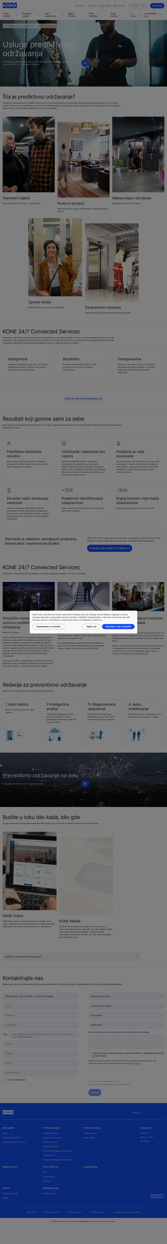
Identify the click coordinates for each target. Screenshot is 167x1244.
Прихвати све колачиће (118, 626)
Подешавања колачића (48, 626)
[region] (83, 622)
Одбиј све (91, 626)
